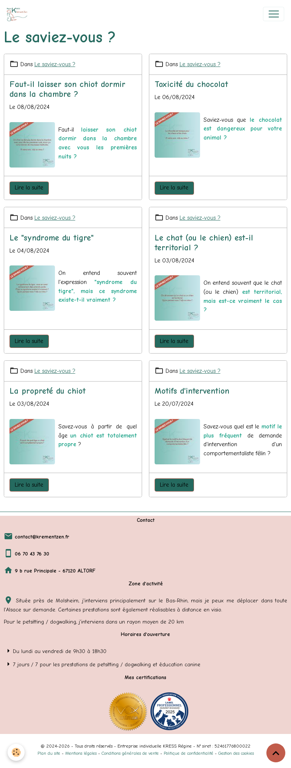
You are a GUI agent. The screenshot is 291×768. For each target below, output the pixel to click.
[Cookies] (16, 752)
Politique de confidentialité (188, 753)
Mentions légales (81, 753)
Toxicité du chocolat (191, 84)
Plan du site (49, 753)
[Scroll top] (275, 752)
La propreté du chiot (47, 391)
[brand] (19, 14)
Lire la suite (29, 187)
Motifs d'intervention (192, 391)
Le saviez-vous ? (54, 64)
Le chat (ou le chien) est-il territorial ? (204, 242)
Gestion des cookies (236, 753)
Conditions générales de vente (130, 753)
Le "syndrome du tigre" (51, 237)
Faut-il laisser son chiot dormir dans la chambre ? (67, 89)
